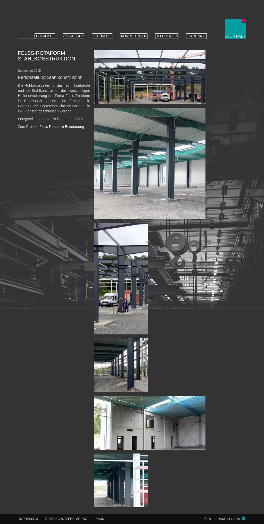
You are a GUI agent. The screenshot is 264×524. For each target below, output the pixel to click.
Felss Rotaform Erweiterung (61, 127)
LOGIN (99, 519)
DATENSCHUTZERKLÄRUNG (66, 519)
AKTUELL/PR (73, 36)
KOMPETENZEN (133, 36)
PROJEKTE (45, 36)
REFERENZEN (166, 36)
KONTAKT (196, 36)
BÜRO (102, 36)
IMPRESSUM (28, 519)
